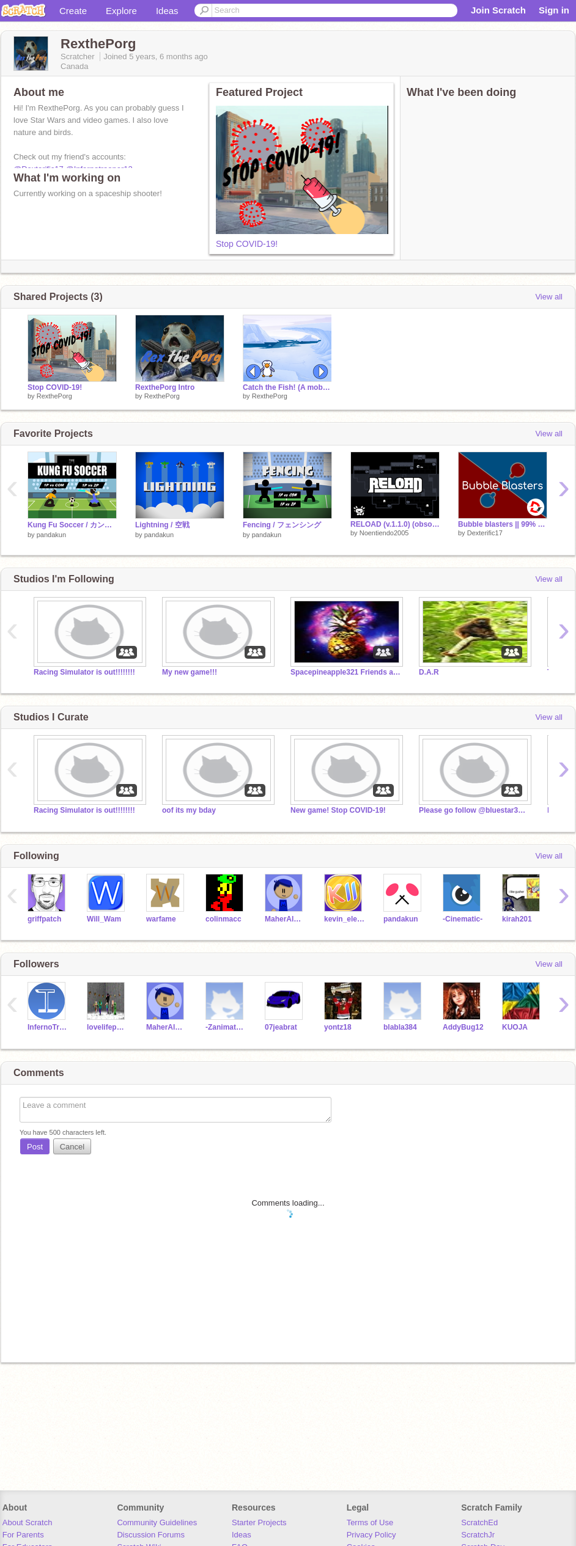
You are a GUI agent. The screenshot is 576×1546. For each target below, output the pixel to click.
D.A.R (429, 672)
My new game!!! (189, 672)
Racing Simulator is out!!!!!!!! (84, 672)
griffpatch (44, 919)
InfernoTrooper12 (48, 1027)
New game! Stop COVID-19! (338, 810)
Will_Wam (104, 919)
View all (549, 296)
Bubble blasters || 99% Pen (502, 524)
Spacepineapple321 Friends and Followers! (345, 672)
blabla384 (400, 1027)
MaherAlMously (285, 919)
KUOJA (515, 1027)
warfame (161, 919)
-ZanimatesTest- (225, 1027)
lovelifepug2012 (107, 1027)
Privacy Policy (371, 1534)
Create (73, 10)
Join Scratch (498, 10)
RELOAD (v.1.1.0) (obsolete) (395, 524)
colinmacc (223, 919)
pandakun (51, 534)
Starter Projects (259, 1522)
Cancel (72, 1146)
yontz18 (338, 1027)
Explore (121, 10)
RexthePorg (54, 396)
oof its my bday (189, 810)
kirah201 (517, 919)
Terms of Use (370, 1522)
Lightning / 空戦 (162, 525)
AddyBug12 (463, 1027)
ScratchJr (478, 1534)
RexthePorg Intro (164, 387)
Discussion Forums (151, 1534)
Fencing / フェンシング (282, 525)
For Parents (23, 1534)
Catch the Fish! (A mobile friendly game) (287, 387)
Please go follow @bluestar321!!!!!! (474, 810)
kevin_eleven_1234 (344, 919)
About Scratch (27, 1522)
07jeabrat (281, 1027)
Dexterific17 (485, 533)
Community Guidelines (157, 1522)
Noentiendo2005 (384, 533)
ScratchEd (479, 1522)
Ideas (167, 10)
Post (35, 1146)
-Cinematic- (462, 919)
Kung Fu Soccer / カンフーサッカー (72, 525)
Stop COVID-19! (247, 244)
